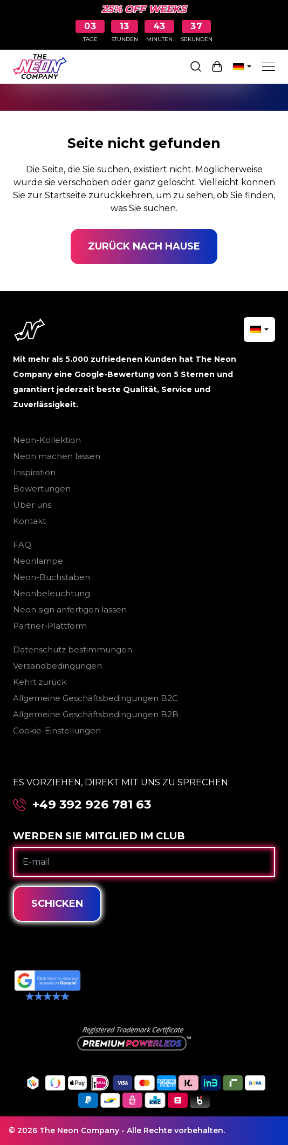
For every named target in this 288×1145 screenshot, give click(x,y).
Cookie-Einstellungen (57, 730)
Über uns (32, 505)
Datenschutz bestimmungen (72, 649)
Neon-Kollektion (47, 440)
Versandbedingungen (57, 666)
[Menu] (268, 66)
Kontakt (29, 521)
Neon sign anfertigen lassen (70, 609)
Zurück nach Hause (144, 246)
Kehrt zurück (39, 682)
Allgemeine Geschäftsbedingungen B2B (96, 714)
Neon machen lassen (56, 456)
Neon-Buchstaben (51, 577)
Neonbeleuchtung (51, 593)
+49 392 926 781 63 (91, 804)
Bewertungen (42, 488)
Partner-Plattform (50, 626)
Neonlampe (38, 561)
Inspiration (34, 472)
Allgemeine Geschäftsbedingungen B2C (95, 698)
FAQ (22, 545)
